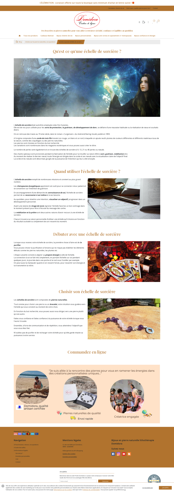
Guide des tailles (19, 448)
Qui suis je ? (19, 453)
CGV (17, 459)
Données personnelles (23, 456)
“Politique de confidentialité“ (91, 490)
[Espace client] (148, 22)
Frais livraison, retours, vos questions (26, 445)
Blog (19, 42)
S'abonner (105, 481)
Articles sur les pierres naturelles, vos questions (40, 42)
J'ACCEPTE (165, 488)
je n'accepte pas (147, 488)
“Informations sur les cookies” (62, 490)
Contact (155, 8)
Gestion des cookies (69, 454)
